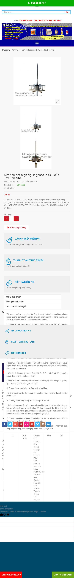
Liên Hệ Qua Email (63, 574)
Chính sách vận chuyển (16, 306)
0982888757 (37, 2)
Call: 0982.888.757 (11, 574)
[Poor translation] (6, 515)
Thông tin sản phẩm (15, 301)
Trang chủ (6, 50)
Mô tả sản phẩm (13, 297)
